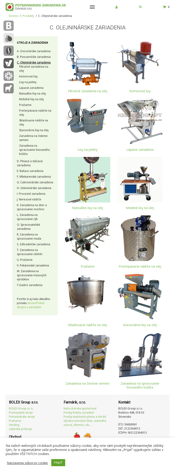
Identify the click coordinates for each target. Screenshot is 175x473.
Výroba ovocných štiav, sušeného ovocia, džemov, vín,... (85, 423)
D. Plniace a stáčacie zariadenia (30, 163)
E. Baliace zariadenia (30, 171)
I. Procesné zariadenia (31, 194)
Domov (13, 16)
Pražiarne (25, 105)
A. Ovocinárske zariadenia (34, 51)
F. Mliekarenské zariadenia (34, 177)
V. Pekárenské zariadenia (33, 265)
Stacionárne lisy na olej (34, 130)
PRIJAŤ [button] (58, 462)
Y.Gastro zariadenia (29, 285)
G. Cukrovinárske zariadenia (35, 182)
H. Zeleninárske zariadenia (34, 188)
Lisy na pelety (27, 82)
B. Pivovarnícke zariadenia (34, 57)
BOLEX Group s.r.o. (21, 408)
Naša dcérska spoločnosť (80, 408)
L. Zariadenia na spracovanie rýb (27, 217)
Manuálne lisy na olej (32, 93)
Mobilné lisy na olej (31, 99)
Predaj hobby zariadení (79, 412)
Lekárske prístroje (20, 429)
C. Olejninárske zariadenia (34, 62)
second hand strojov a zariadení (30, 305)
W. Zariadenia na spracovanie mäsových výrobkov (31, 275)
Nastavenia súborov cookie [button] (27, 463)
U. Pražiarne (25, 260)
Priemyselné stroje (21, 412)
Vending (14, 425)
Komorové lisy (28, 76)
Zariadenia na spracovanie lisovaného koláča (34, 150)
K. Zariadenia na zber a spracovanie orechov (32, 207)
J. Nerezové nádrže (29, 199)
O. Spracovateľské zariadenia (28, 227)
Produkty (28, 16)
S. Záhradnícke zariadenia (33, 244)
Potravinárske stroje (22, 417)
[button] (116, 7)
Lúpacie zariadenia (31, 88)
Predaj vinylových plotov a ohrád (85, 417)
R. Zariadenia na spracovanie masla (29, 236)
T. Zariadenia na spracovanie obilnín (29, 252)
